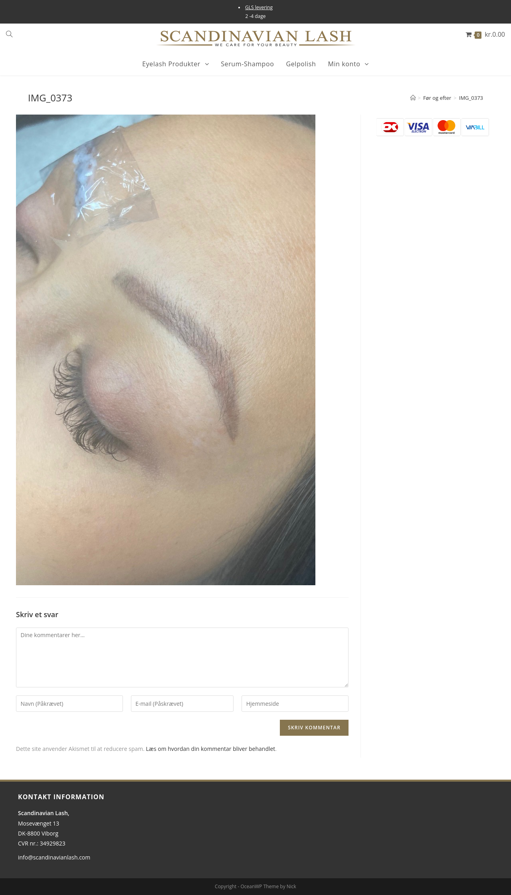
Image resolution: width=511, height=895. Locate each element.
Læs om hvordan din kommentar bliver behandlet (210, 748)
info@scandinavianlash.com (54, 857)
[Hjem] (413, 97)
